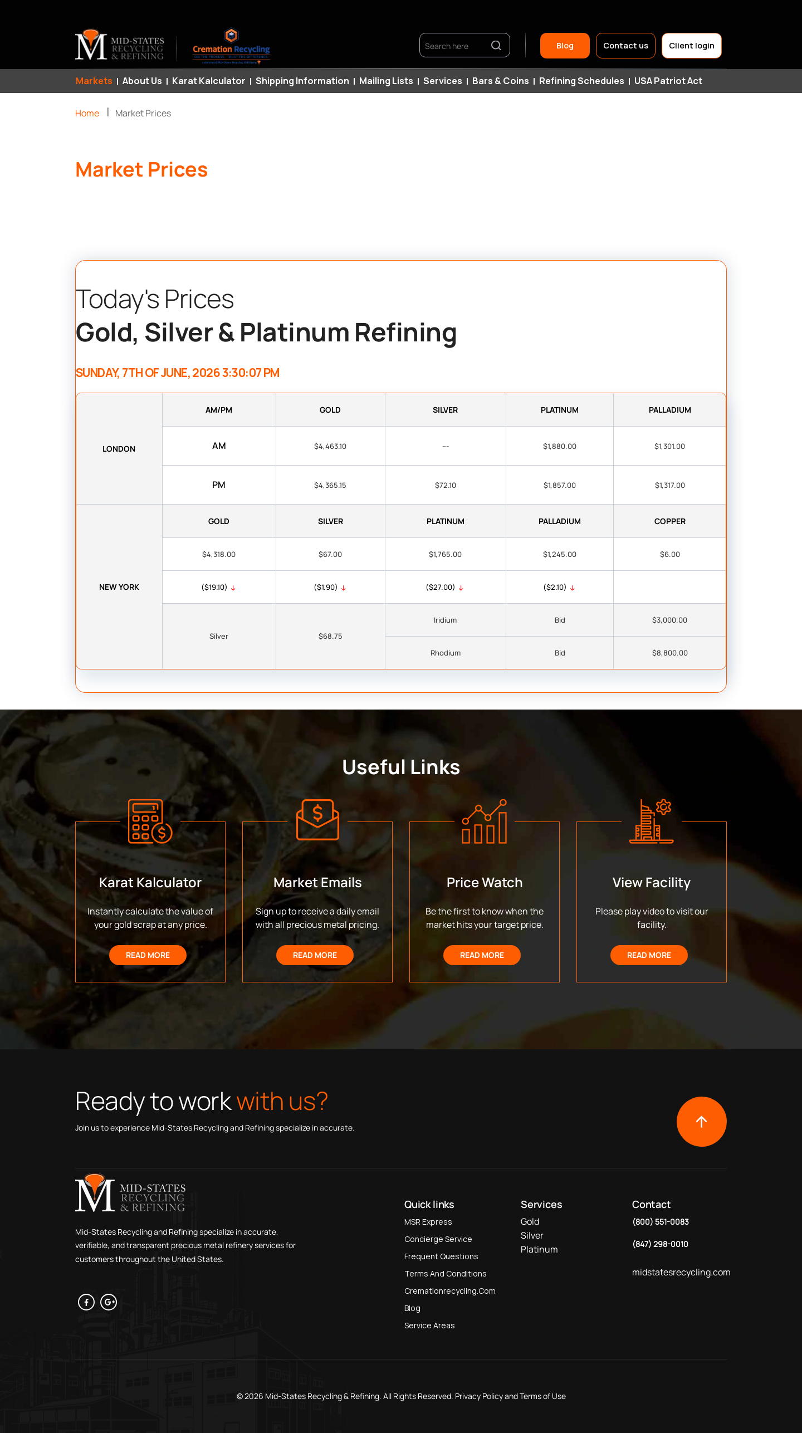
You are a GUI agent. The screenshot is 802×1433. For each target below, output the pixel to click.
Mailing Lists (386, 81)
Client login (692, 45)
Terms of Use (543, 1396)
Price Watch (485, 882)
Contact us (625, 45)
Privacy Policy (478, 1396)
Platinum (539, 1249)
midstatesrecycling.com (681, 1272)
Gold (530, 1221)
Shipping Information (302, 81)
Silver (532, 1235)
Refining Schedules (581, 81)
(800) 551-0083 (660, 1221)
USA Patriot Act (668, 81)
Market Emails (317, 882)
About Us (142, 81)
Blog (565, 45)
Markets (94, 81)
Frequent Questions (441, 1256)
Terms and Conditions (445, 1273)
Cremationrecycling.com (450, 1290)
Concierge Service (438, 1239)
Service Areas (429, 1325)
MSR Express (428, 1221)
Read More (148, 955)
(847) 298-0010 (660, 1244)
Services (442, 81)
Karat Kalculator (209, 81)
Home (87, 113)
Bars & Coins (500, 81)
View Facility (652, 882)
